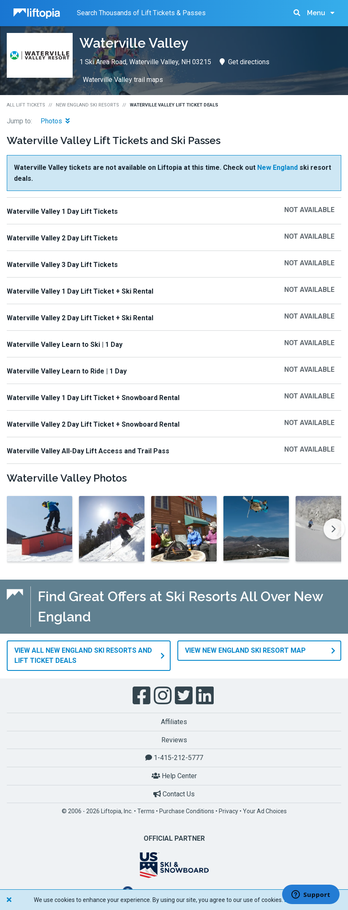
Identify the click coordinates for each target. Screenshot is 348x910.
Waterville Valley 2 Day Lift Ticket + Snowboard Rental (93, 424)
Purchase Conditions (186, 810)
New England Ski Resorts (87, 105)
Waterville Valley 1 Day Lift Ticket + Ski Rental (80, 291)
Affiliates (174, 721)
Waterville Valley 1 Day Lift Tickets (62, 211)
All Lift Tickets (26, 105)
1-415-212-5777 (174, 757)
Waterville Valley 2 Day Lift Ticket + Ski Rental (80, 318)
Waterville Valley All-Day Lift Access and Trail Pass (88, 451)
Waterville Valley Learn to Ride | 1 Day (67, 371)
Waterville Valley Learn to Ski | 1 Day (64, 345)
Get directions (244, 62)
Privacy (228, 810)
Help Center (174, 775)
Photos (55, 121)
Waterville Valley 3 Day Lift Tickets (62, 265)
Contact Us (174, 793)
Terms (146, 810)
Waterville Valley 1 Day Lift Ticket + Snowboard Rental (93, 398)
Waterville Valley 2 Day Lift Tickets (62, 238)
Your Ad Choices (265, 810)
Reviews (174, 740)
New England (277, 167)
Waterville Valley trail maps (123, 80)
